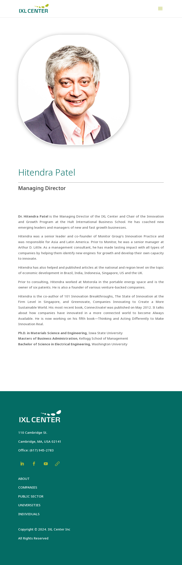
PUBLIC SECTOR (30, 496)
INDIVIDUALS (29, 514)
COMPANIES (27, 487)
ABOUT (24, 478)
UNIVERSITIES (29, 505)
